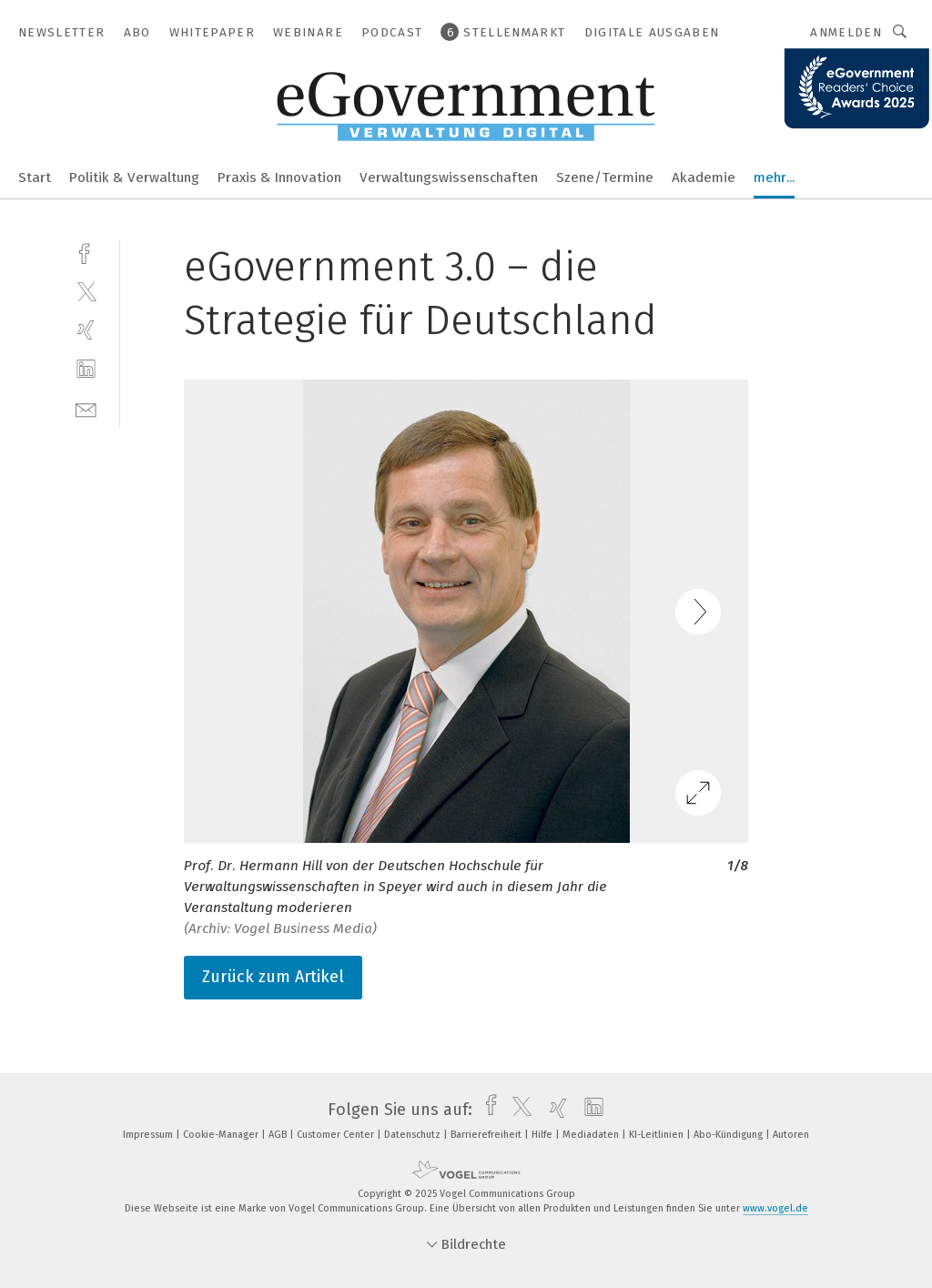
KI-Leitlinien (657, 1135)
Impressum (149, 1135)
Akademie (703, 177)
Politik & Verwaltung (134, 177)
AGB (278, 1135)
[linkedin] (86, 369)
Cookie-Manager (222, 1135)
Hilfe (543, 1135)
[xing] (86, 330)
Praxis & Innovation (279, 177)
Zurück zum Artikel (273, 977)
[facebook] (86, 251)
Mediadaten (592, 1135)
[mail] (86, 408)
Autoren (791, 1135)
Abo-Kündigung (729, 1135)
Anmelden (846, 32)
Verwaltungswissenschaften (449, 177)
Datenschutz (413, 1135)
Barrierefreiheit (487, 1135)
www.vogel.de (775, 1208)
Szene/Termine (604, 177)
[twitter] (86, 290)
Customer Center (337, 1135)
